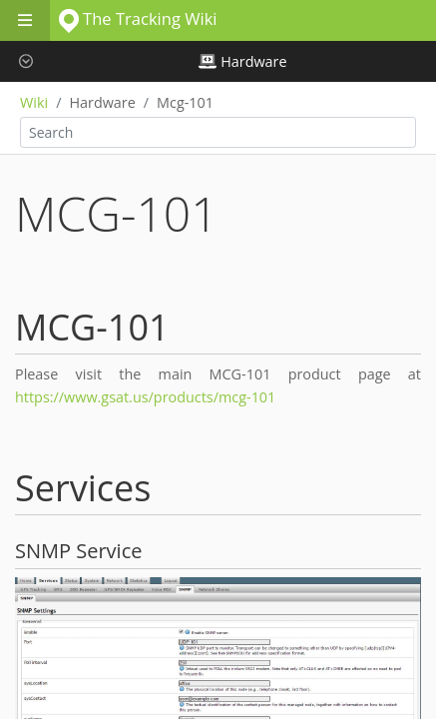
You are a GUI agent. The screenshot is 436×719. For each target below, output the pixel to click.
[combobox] (218, 132)
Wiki (34, 102)
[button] (25, 61)
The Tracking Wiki (138, 18)
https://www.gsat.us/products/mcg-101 (145, 396)
